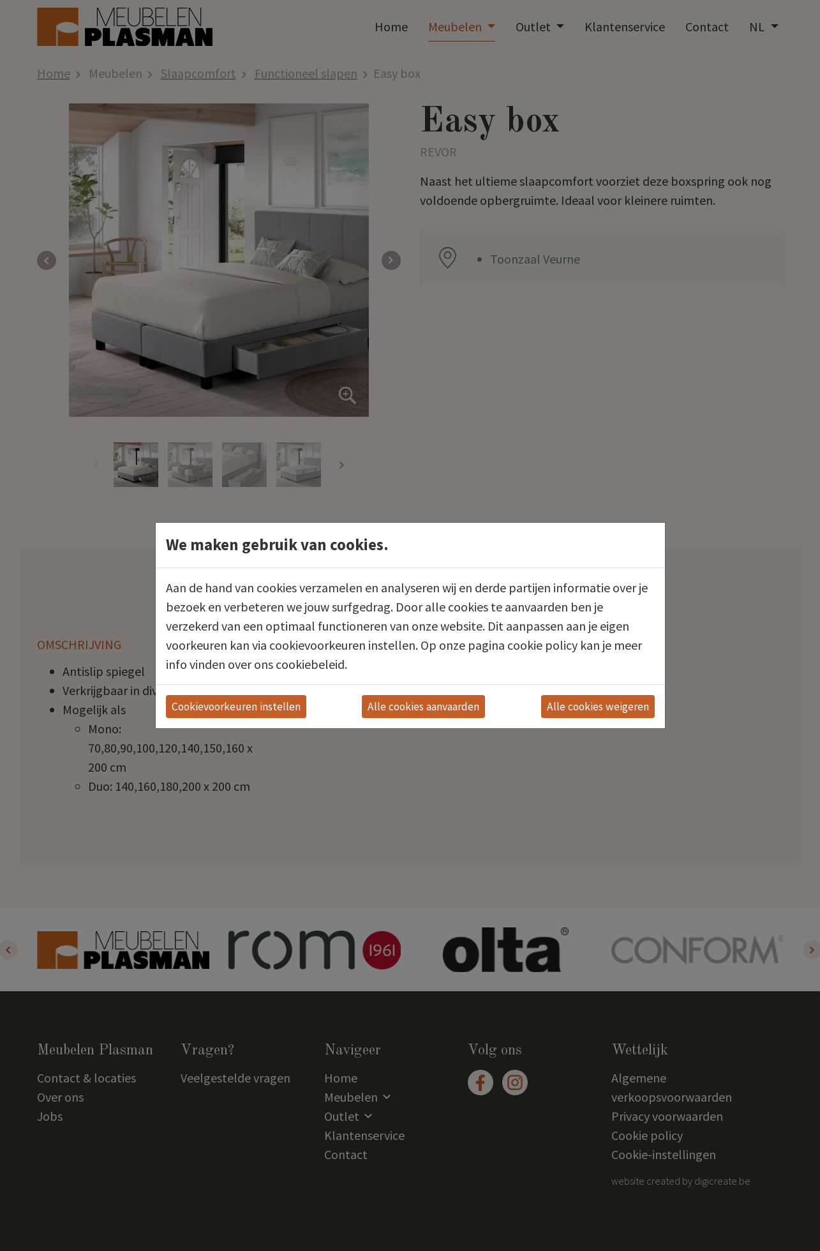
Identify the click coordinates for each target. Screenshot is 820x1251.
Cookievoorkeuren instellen (236, 707)
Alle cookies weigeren (598, 707)
